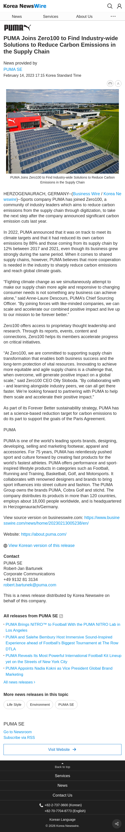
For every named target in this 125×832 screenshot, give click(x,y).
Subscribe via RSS (19, 738)
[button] (110, 6)
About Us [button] (84, 16)
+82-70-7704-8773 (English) (65, 811)
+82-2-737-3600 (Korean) (63, 805)
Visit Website (62, 749)
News (62, 785)
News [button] (17, 16)
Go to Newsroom (18, 732)
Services (62, 776)
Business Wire (86, 193)
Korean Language (62, 819)
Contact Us (62, 795)
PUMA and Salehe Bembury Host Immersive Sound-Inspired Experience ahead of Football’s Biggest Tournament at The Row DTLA (62, 643)
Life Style (14, 704)
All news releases (19, 682)
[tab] (62, 776)
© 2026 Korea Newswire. (62, 826)
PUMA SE (13, 69)
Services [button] (50, 16)
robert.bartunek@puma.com (30, 585)
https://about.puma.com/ (43, 534)
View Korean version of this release (39, 545)
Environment (40, 704)
